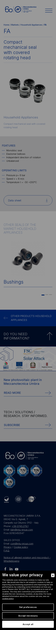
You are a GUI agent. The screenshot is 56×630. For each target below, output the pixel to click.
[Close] (53, 575)
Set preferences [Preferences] (28, 607)
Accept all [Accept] (28, 624)
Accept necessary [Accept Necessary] (28, 615)
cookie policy (8, 598)
